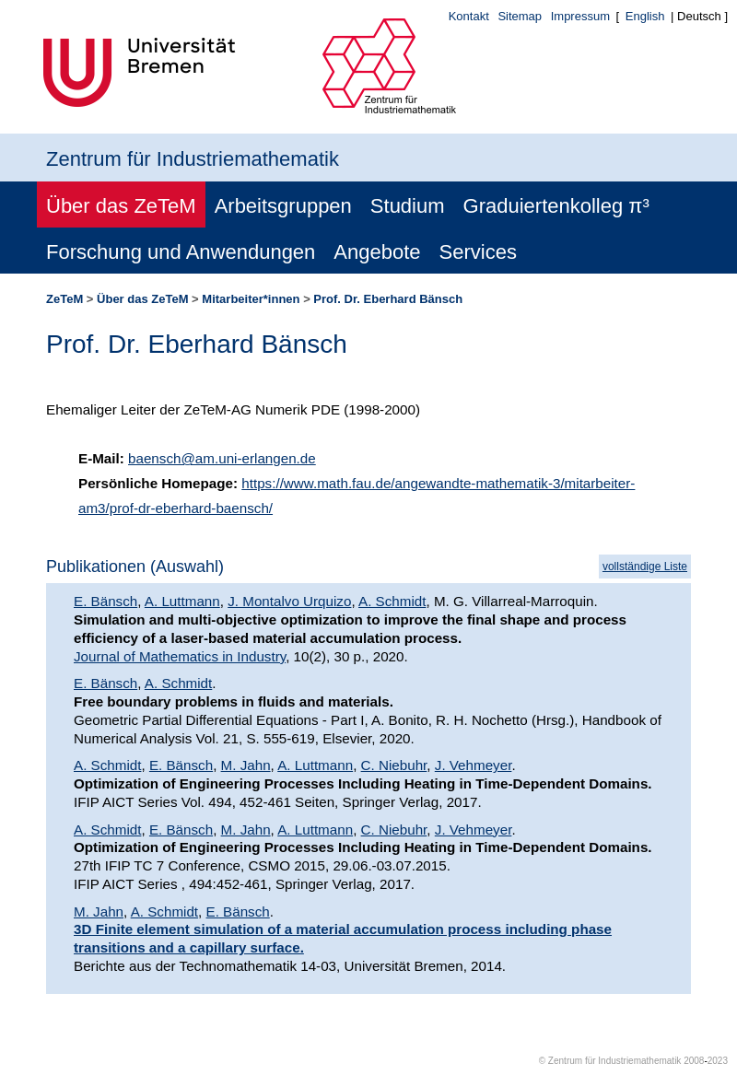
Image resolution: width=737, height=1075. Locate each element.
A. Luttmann (182, 601)
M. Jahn (246, 765)
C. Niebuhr (394, 765)
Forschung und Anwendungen (180, 251)
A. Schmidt (392, 601)
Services (478, 251)
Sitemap (519, 16)
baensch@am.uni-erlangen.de (222, 458)
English (645, 16)
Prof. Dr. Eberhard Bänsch (387, 299)
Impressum (580, 16)
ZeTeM (64, 299)
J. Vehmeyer (473, 765)
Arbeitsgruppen (283, 205)
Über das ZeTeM (121, 205)
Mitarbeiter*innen (250, 299)
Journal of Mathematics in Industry (180, 656)
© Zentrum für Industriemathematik (610, 1061)
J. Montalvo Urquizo (289, 601)
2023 (718, 1061)
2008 (694, 1061)
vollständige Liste (644, 566)
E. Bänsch (105, 601)
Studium (407, 205)
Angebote (376, 251)
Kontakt (469, 16)
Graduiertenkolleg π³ (556, 205)
